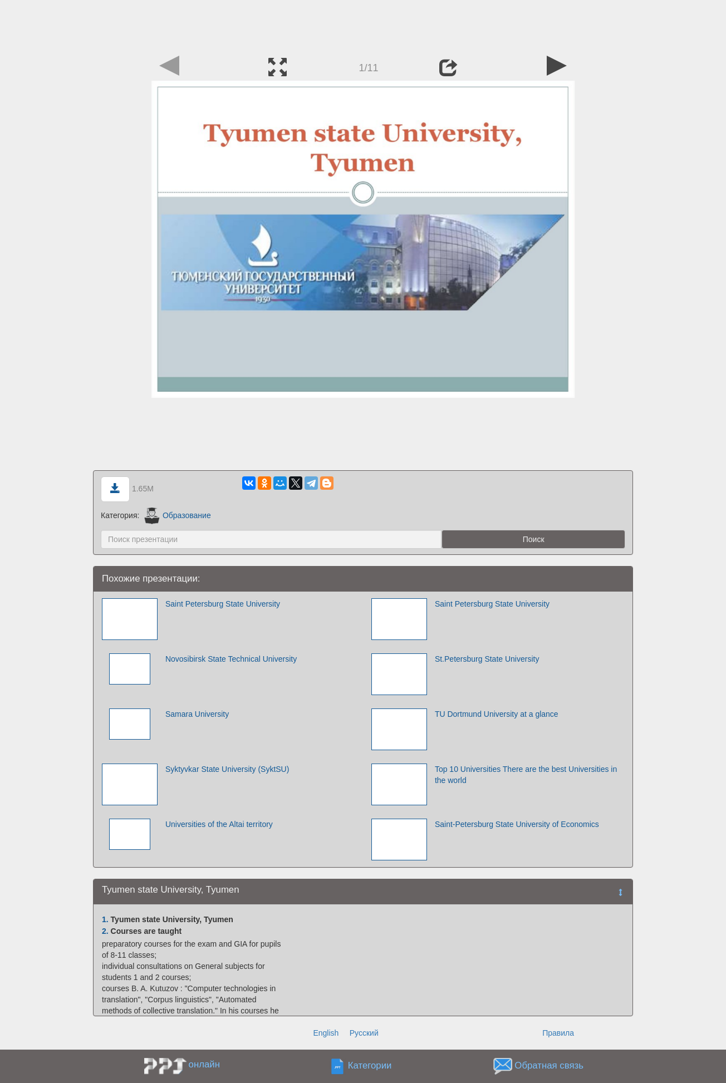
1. (105, 919)
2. (105, 931)
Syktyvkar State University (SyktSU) (227, 769)
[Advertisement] (363, 25)
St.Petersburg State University (487, 658)
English (326, 1032)
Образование (177, 515)
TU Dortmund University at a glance (496, 714)
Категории (370, 1066)
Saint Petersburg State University (222, 603)
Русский (364, 1032)
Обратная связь (548, 1066)
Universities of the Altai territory (219, 824)
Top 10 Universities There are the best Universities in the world (526, 775)
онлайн (204, 1064)
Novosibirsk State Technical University (231, 658)
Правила (558, 1032)
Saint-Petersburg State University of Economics (517, 824)
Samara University (197, 714)
